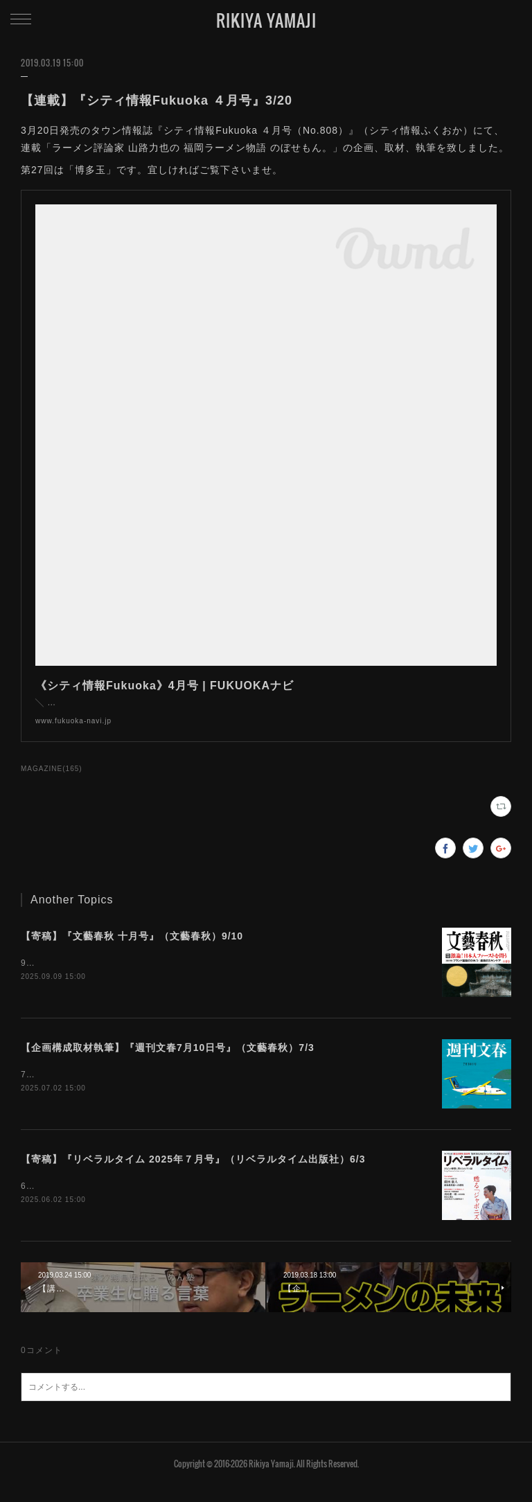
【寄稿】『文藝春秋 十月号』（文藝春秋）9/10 (132, 949)
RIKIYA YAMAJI (266, 20)
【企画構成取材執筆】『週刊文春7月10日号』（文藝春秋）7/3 (167, 1062)
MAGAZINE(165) (51, 782)
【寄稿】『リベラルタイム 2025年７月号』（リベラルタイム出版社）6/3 (193, 1175)
